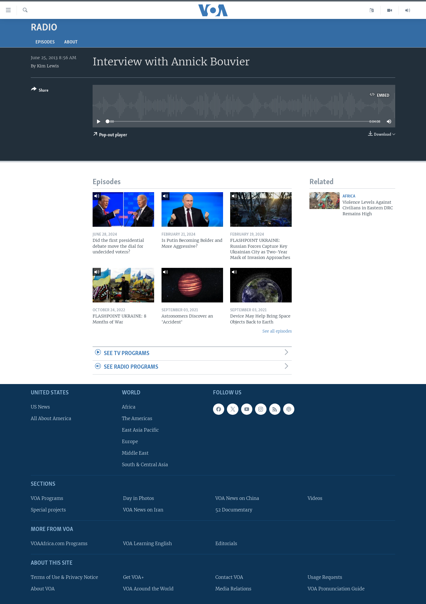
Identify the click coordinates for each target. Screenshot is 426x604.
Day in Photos (138, 498)
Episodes (45, 42)
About (71, 42)
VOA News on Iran (143, 510)
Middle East (135, 453)
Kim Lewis (48, 66)
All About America (51, 418)
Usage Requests (325, 577)
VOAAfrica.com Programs (59, 543)
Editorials (226, 543)
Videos (315, 498)
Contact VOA (229, 577)
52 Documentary (233, 510)
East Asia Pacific (140, 430)
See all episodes (277, 331)
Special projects (48, 510)
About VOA (43, 589)
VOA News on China (237, 498)
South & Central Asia (145, 464)
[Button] (40, 91)
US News (40, 407)
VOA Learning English (147, 543)
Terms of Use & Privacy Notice (64, 577)
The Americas (137, 418)
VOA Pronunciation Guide (336, 589)
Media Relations (233, 589)
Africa (349, 196)
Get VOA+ (133, 577)
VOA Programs (47, 498)
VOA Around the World (148, 589)
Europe (130, 441)
